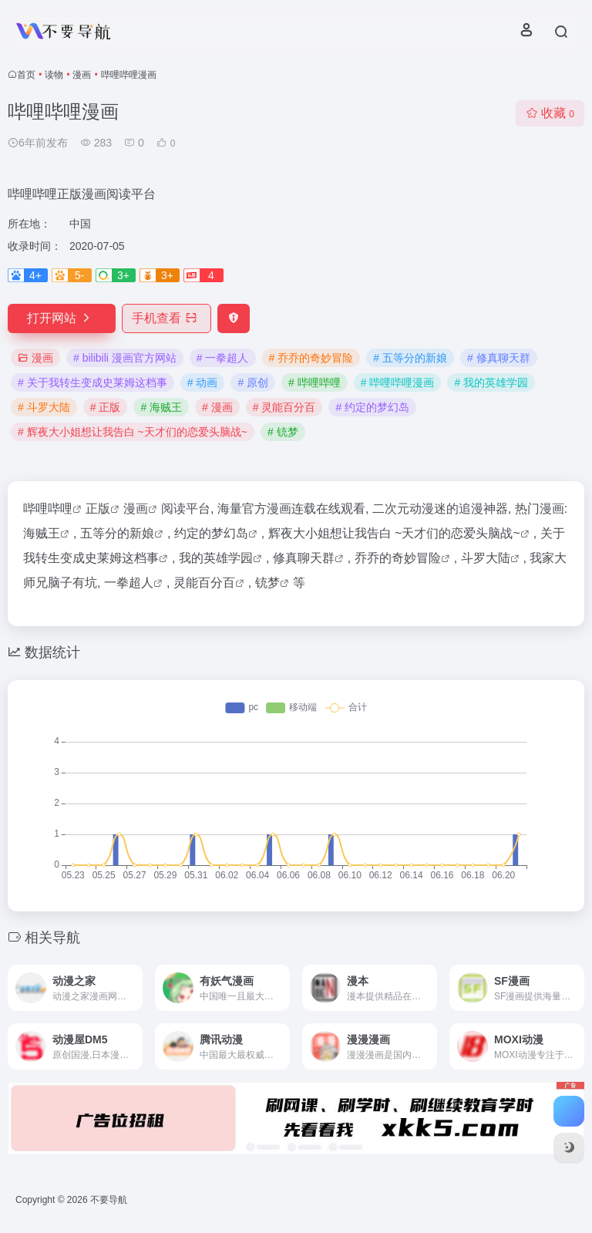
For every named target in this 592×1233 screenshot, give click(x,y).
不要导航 (108, 1199)
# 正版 (105, 407)
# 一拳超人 (223, 358)
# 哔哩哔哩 (314, 382)
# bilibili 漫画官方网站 (125, 358)
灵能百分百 (204, 582)
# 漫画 (217, 407)
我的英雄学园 (216, 557)
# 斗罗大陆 (44, 407)
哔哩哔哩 (47, 508)
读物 (54, 74)
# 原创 (252, 382)
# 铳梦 (282, 432)
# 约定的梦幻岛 (372, 407)
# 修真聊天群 (498, 358)
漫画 (81, 74)
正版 (98, 508)
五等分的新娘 (117, 533)
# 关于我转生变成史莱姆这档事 (92, 382)
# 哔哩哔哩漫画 (398, 382)
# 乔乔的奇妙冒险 (311, 358)
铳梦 (267, 582)
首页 (26, 74)
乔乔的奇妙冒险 (398, 557)
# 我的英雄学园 (491, 382)
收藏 (550, 113)
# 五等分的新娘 (410, 358)
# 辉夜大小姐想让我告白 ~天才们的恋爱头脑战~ (132, 432)
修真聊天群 (304, 557)
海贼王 (41, 533)
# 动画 (202, 382)
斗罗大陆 (485, 557)
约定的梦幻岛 (211, 533)
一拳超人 (128, 582)
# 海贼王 (161, 407)
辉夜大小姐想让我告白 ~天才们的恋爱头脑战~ (394, 533)
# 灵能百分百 (284, 407)
